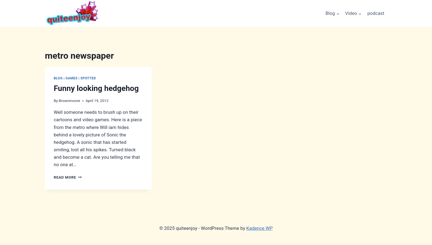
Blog (58, 78)
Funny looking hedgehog (96, 88)
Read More (68, 177)
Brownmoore (69, 100)
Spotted (88, 78)
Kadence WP (259, 228)
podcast (376, 13)
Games (72, 78)
